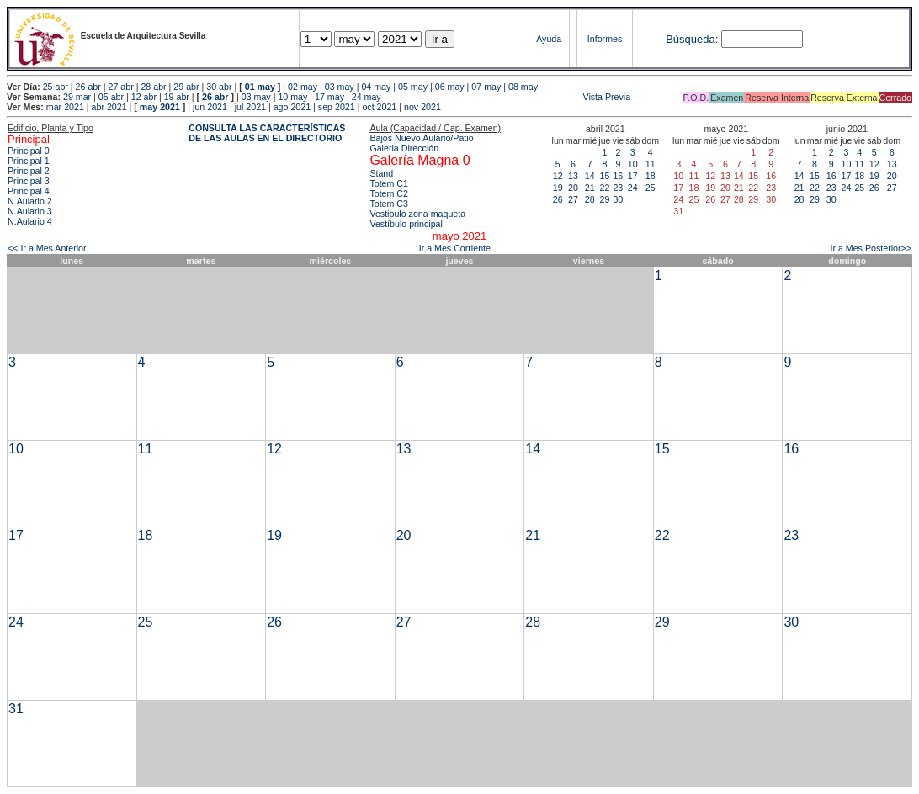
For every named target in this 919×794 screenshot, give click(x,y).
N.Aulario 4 (30, 221)
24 (633, 188)
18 (650, 176)
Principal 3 (29, 181)
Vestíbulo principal (406, 224)
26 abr (88, 87)
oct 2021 (379, 107)
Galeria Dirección (403, 148)
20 (573, 188)
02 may (302, 87)
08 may (523, 87)
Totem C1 (388, 183)
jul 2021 (250, 107)
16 (618, 176)
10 (633, 164)
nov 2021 (422, 107)
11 (650, 164)
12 (558, 176)
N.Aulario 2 (30, 201)
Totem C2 (388, 193)
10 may (292, 97)
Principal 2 (29, 171)
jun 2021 (210, 107)
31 (16, 708)
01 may (260, 87)
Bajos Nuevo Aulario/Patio (421, 138)
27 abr (121, 87)
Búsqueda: (692, 39)
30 (618, 199)
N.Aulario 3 (30, 211)
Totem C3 (388, 203)
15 (605, 176)
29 (605, 199)
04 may (375, 87)
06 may (450, 87)
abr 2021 (109, 107)
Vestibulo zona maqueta (417, 214)
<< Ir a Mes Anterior (47, 248)
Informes (604, 39)
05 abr (111, 97)
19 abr (176, 97)
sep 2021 (336, 107)
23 (618, 188)
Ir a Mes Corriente (455, 248)
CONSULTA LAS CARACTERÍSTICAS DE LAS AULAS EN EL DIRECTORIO (267, 133)
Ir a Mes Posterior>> (870, 248)
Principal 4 (29, 191)
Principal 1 (29, 161)
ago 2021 (292, 107)
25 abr (55, 87)
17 (633, 176)
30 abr (218, 87)
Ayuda (548, 39)
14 (590, 176)
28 (590, 199)
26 (558, 199)
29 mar (77, 97)
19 (558, 188)
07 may (486, 87)
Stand (381, 173)
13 (573, 176)
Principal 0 (29, 151)
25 (650, 188)
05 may (413, 87)
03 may (339, 87)
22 (605, 188)
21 (590, 188)
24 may (366, 97)
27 (573, 199)
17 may (329, 97)
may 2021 (160, 107)
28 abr (153, 87)
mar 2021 (65, 107)
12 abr (144, 97)
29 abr (186, 87)
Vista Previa (507, 97)
